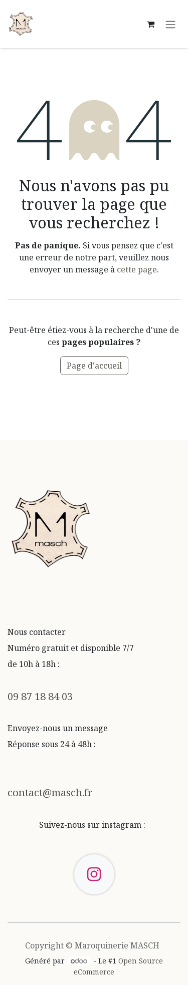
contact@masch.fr (50, 792)
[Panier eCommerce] (150, 24)
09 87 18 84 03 (40, 696)
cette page (137, 269)
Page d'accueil (94, 365)
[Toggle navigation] (170, 24)
